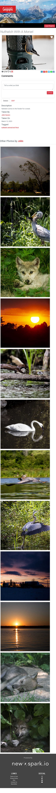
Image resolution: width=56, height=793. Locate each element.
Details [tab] (5, 101)
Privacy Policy (14, 778)
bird (13, 128)
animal (10, 128)
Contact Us (14, 782)
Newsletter (14, 784)
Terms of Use (14, 776)
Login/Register (49, 26)
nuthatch (4, 128)
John (20, 141)
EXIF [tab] (13, 101)
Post (50, 93)
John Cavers (5, 115)
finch (17, 128)
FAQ (14, 780)
